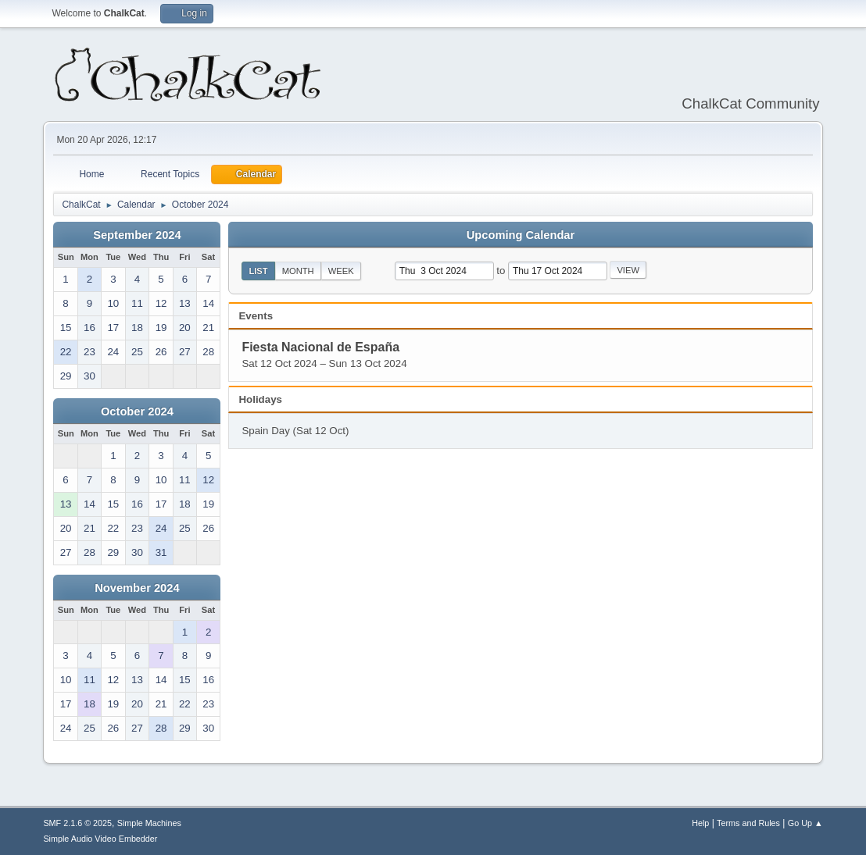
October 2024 (137, 411)
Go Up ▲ (805, 823)
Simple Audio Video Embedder (100, 838)
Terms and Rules (748, 823)
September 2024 (137, 235)
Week (341, 271)
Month (298, 271)
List (258, 271)
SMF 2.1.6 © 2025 (77, 823)
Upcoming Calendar (520, 235)
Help (700, 823)
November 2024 (137, 588)
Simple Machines (149, 823)
